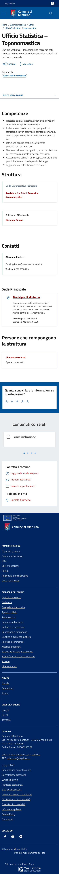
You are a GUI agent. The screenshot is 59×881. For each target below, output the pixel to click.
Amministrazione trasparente (17, 794)
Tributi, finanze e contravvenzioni (18, 656)
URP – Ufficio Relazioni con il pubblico (21, 754)
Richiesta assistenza (12, 784)
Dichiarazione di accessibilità (16, 799)
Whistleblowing (10, 780)
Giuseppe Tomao (14, 220)
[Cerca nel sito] (50, 13)
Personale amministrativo (15, 575)
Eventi (5, 715)
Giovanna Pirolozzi (15, 357)
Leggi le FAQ (8, 765)
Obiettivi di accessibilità (13, 804)
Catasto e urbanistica (12, 622)
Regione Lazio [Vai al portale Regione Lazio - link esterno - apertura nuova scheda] (10, 3)
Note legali (7, 819)
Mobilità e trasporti (11, 646)
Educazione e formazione (14, 632)
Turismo (6, 661)
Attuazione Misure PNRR (14, 849)
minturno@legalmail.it (18, 758)
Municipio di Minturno (26, 297)
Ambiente (7, 602)
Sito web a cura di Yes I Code (19, 864)
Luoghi (5, 710)
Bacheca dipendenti (12, 789)
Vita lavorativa (9, 666)
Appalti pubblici (9, 612)
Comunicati (7, 688)
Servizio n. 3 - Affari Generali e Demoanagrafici (22, 195)
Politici (5, 571)
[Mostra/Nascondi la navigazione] (4, 13)
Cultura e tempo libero (13, 627)
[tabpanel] (29, 441)
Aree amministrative (12, 556)
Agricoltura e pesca (11, 597)
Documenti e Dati (10, 580)
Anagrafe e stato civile (13, 607)
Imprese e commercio (12, 642)
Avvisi (5, 693)
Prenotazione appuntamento (16, 770)
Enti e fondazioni (10, 566)
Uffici (4, 561)
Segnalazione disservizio (14, 775)
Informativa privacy (11, 809)
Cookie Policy (8, 814)
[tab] (24, 453)
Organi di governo (11, 551)
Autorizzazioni (9, 617)
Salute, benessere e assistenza (17, 651)
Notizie (5, 683)
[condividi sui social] (9, 63)
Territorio (6, 720)
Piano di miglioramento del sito (29, 853)
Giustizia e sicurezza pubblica (16, 637)
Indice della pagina (29, 95)
